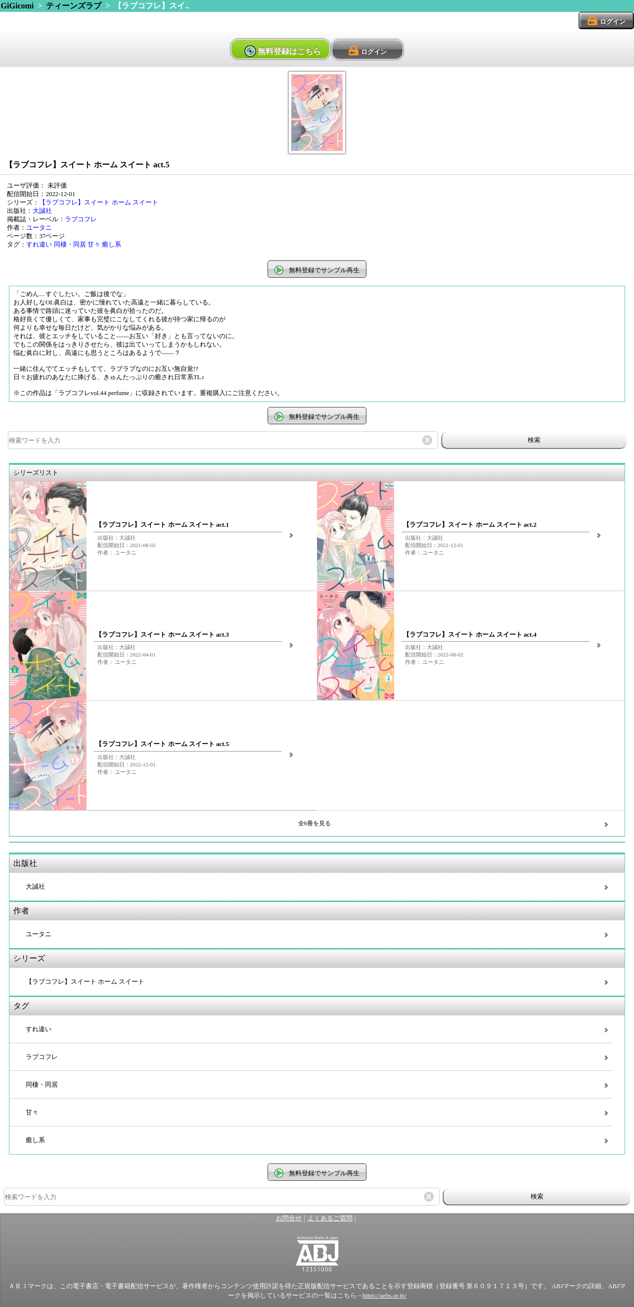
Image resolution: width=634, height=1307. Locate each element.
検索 (534, 440)
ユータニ (39, 227)
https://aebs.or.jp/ (384, 1295)
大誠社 (42, 210)
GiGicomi (17, 5)
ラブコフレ (81, 219)
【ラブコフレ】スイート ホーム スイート (98, 202)
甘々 (94, 244)
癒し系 (111, 244)
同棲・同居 (70, 244)
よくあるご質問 (330, 1218)
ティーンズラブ (73, 5)
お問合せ (289, 1218)
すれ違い (39, 244)
